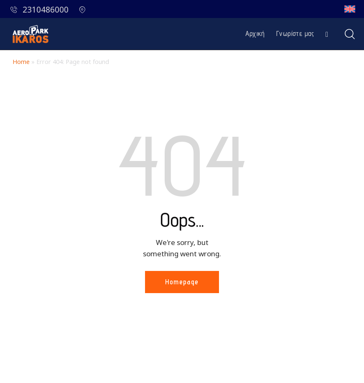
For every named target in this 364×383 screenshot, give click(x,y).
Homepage (182, 282)
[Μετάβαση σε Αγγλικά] (349, 9)
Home (21, 62)
